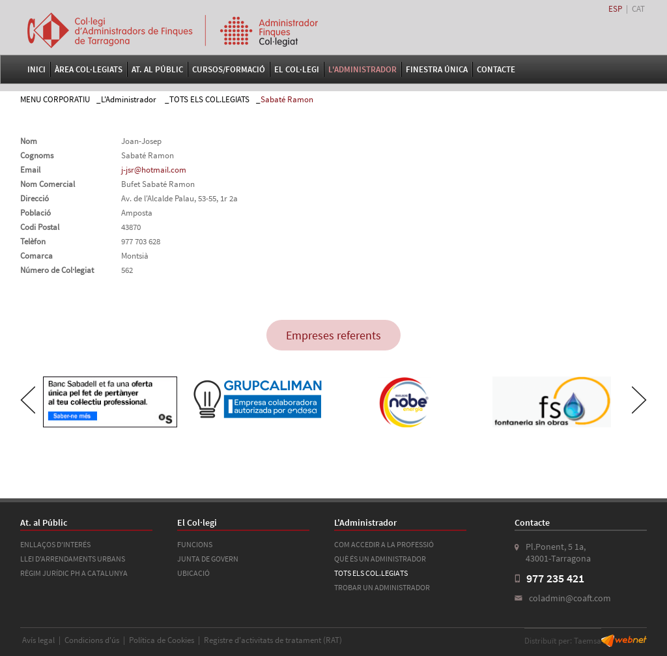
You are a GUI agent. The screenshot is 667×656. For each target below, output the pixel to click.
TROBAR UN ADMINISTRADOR (382, 587)
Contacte (496, 69)
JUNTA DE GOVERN (207, 558)
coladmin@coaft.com (570, 598)
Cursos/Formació (228, 69)
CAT (638, 8)
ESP (615, 8)
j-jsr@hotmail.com (153, 169)
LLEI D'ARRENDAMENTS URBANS (72, 558)
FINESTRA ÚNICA (437, 69)
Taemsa (587, 640)
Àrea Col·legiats (88, 69)
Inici (36, 69)
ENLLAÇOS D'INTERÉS (55, 544)
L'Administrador (362, 69)
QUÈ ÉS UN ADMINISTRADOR (380, 558)
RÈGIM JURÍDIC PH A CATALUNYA (74, 573)
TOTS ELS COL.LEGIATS (209, 99)
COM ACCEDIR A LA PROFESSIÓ (384, 544)
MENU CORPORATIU (55, 99)
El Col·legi (296, 69)
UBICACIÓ (193, 573)
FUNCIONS (194, 544)
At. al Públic (157, 69)
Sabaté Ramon (287, 99)
